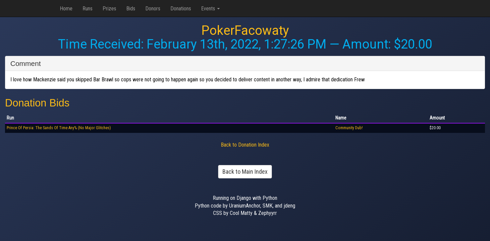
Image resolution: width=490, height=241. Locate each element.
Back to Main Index (245, 171)
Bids (130, 8)
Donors (152, 8)
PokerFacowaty (245, 30)
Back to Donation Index (245, 145)
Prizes (109, 8)
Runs (88, 8)
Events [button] (210, 8)
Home (66, 8)
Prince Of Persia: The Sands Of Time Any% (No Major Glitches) (59, 128)
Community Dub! (349, 128)
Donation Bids (37, 103)
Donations (180, 8)
